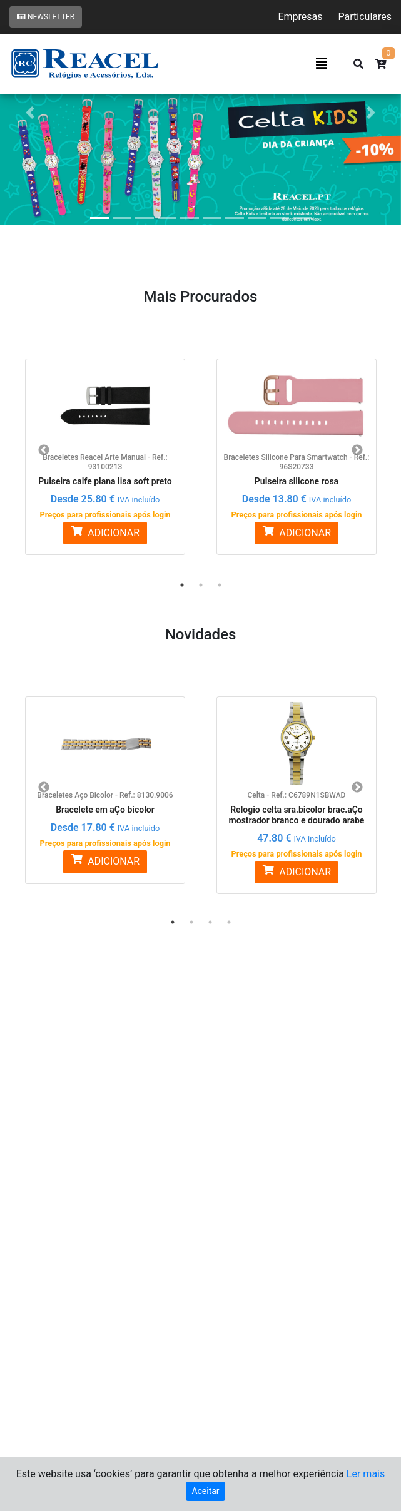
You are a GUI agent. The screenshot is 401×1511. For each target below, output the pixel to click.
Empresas (300, 17)
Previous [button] (44, 450)
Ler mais (366, 1474)
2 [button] (201, 585)
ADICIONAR (105, 532)
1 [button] (182, 585)
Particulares (365, 17)
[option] (105, 449)
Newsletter (45, 17)
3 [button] (219, 585)
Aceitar (205, 1491)
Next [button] (357, 450)
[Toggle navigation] (321, 63)
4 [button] (229, 922)
